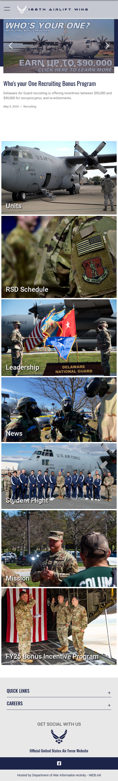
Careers (15, 703)
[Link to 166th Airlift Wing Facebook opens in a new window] (59, 763)
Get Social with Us (59, 724)
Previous (14, 45)
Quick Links (18, 690)
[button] (7, 9)
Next (103, 45)
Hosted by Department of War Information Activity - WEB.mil (59, 775)
